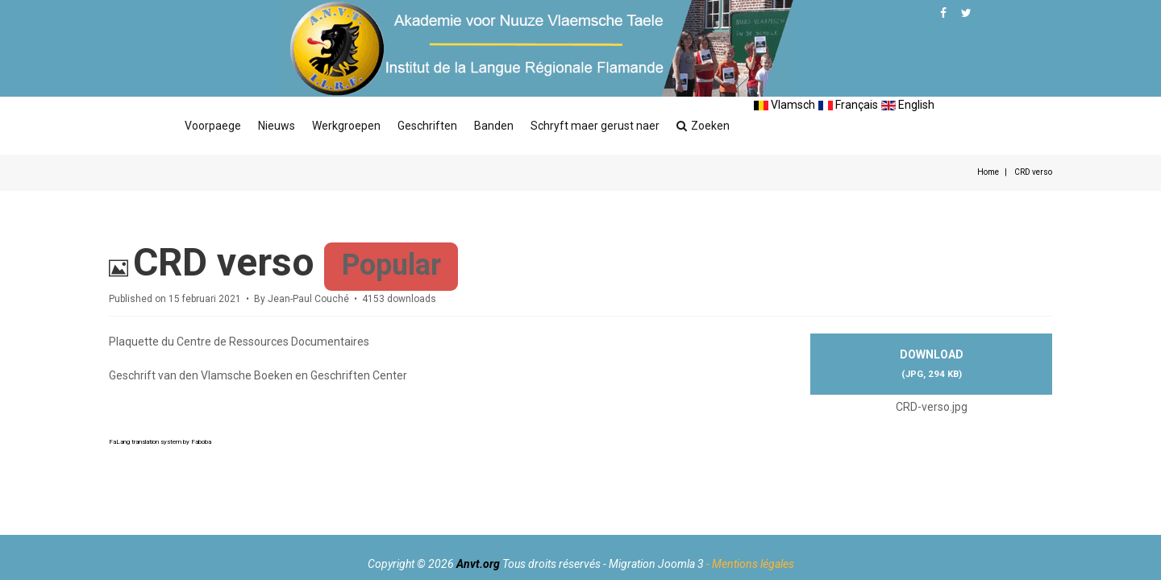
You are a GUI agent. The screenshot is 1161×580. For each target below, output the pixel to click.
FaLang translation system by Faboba (160, 441)
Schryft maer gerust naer (595, 125)
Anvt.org (478, 563)
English (907, 104)
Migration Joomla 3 (656, 563)
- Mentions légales (750, 563)
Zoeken (703, 125)
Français (848, 104)
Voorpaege (213, 125)
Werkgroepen (346, 125)
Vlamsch (784, 104)
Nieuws (276, 125)
